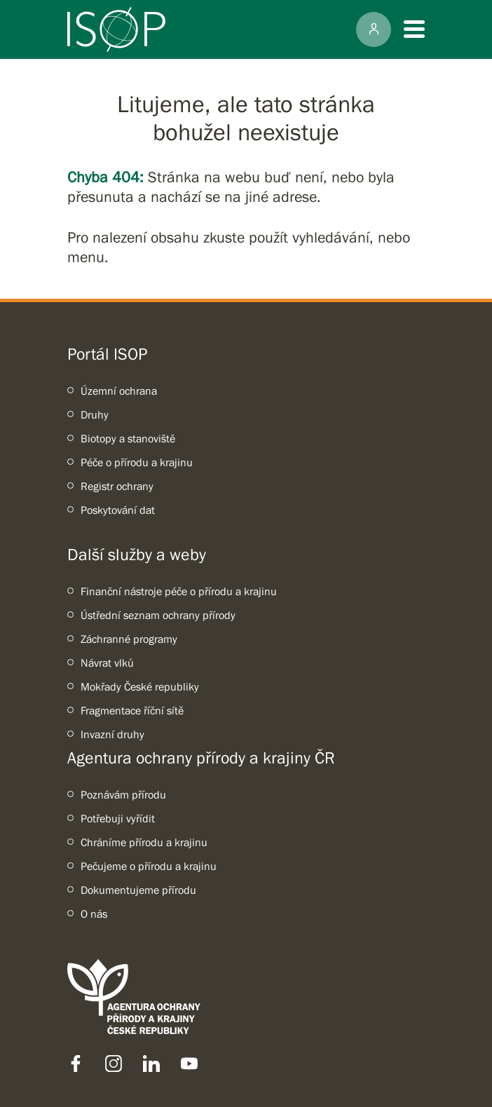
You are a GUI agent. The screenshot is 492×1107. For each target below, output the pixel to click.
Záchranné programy (129, 638)
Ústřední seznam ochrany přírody (158, 615)
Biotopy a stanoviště (128, 438)
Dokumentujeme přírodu (138, 889)
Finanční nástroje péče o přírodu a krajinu (179, 591)
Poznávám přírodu (123, 794)
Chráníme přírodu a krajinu (144, 842)
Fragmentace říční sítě (132, 710)
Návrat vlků (107, 662)
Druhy (95, 414)
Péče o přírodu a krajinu (137, 462)
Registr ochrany (117, 486)
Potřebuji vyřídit (118, 818)
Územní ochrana (119, 390)
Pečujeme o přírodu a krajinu (149, 866)
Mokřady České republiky (140, 686)
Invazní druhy (112, 734)
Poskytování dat (118, 509)
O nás (94, 913)
